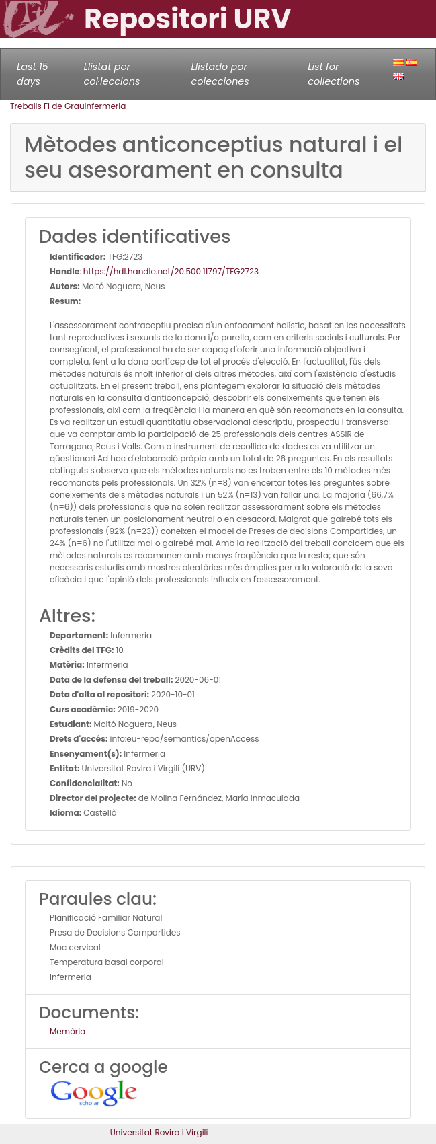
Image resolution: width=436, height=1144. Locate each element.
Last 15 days (32, 74)
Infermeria (105, 106)
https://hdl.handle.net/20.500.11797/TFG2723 (171, 271)
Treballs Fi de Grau (47, 106)
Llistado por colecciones (220, 74)
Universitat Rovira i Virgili (159, 1132)
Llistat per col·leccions (112, 74)
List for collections (333, 74)
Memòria (67, 1031)
